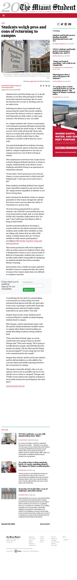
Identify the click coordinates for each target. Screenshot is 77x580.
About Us (53, 537)
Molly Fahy (23, 470)
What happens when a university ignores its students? (61, 76)
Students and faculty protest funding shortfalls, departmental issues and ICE (64, 38)
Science (42, 540)
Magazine (31, 543)
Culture (42, 537)
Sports (30, 542)
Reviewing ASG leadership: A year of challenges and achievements (33, 490)
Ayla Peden (23, 440)
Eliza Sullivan (58, 81)
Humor (42, 538)
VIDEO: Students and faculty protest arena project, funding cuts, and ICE (64, 51)
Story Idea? (54, 545)
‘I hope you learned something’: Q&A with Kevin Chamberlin (64, 63)
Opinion (31, 540)
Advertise (53, 540)
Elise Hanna (57, 56)
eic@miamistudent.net (12, 538)
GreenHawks (32, 545)
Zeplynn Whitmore (60, 44)
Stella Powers (58, 67)
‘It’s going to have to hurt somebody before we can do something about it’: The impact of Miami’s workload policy (34, 464)
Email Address (28, 282)
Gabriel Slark (24, 495)
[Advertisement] (24, 407)
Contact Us (54, 538)
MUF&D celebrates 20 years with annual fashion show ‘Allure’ (32, 435)
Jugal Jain (33, 81)
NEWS (3, 23)
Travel (41, 542)
